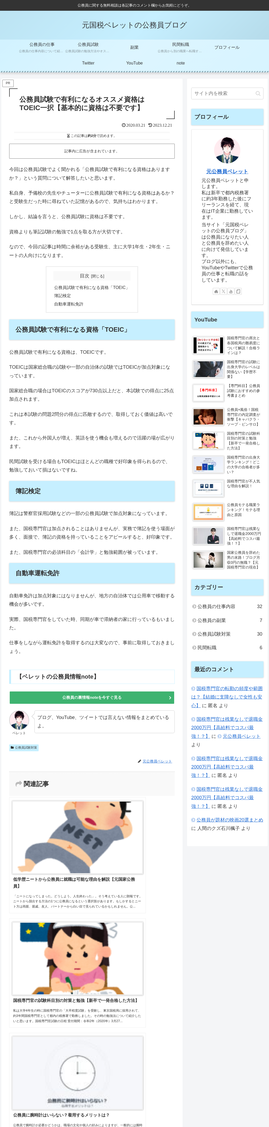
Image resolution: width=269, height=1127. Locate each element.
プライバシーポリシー (218, 1099)
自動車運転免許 (69, 304)
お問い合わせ (253, 1099)
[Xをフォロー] (223, 291)
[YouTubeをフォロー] (230, 291)
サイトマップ (183, 1099)
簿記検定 (62, 296)
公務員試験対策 (24, 750)
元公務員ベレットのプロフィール (36, 1099)
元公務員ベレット (227, 171)
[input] (227, 93)
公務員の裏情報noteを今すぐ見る (92, 699)
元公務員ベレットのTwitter (145, 1099)
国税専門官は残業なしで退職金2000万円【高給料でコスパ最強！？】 (227, 728)
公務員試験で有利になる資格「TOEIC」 (92, 287)
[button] (258, 93)
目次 (84, 275)
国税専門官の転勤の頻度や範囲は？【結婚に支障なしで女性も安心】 (227, 697)
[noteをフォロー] (238, 291)
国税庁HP (256, 1105)
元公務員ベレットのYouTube (93, 1099)
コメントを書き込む (92, 978)
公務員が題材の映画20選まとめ (229, 820)
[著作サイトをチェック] (216, 291)
